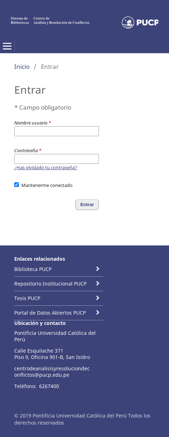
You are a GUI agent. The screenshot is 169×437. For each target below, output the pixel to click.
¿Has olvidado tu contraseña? (45, 167)
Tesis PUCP (27, 298)
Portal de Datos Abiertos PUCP (50, 312)
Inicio (22, 66)
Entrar (87, 204)
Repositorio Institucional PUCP (50, 283)
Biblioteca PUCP (33, 269)
